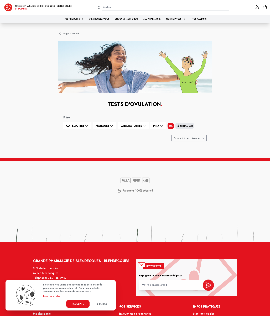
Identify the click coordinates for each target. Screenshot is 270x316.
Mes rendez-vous (99, 19)
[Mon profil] (257, 6)
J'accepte (78, 304)
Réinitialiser (185, 126)
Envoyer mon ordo (126, 19)
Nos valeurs (199, 19)
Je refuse (101, 304)
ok (171, 126)
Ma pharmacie (151, 19)
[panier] (264, 6)
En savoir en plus (51, 296)
